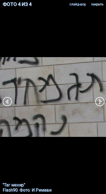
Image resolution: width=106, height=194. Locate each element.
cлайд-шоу (78, 4)
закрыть (97, 4)
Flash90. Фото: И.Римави (27, 190)
